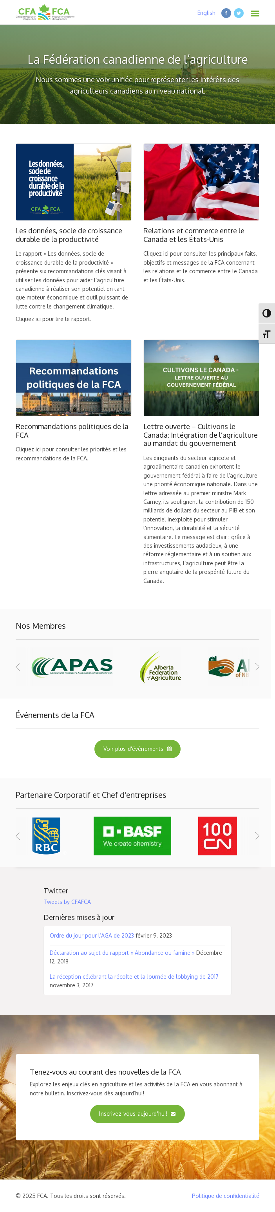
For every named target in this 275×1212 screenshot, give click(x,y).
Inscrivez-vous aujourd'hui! (137, 1113)
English (206, 12)
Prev (26, 666)
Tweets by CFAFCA (67, 901)
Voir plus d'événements (137, 748)
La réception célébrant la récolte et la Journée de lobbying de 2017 (134, 976)
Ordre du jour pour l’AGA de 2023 (92, 935)
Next (249, 666)
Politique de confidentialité (225, 1195)
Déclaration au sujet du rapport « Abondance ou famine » (122, 952)
